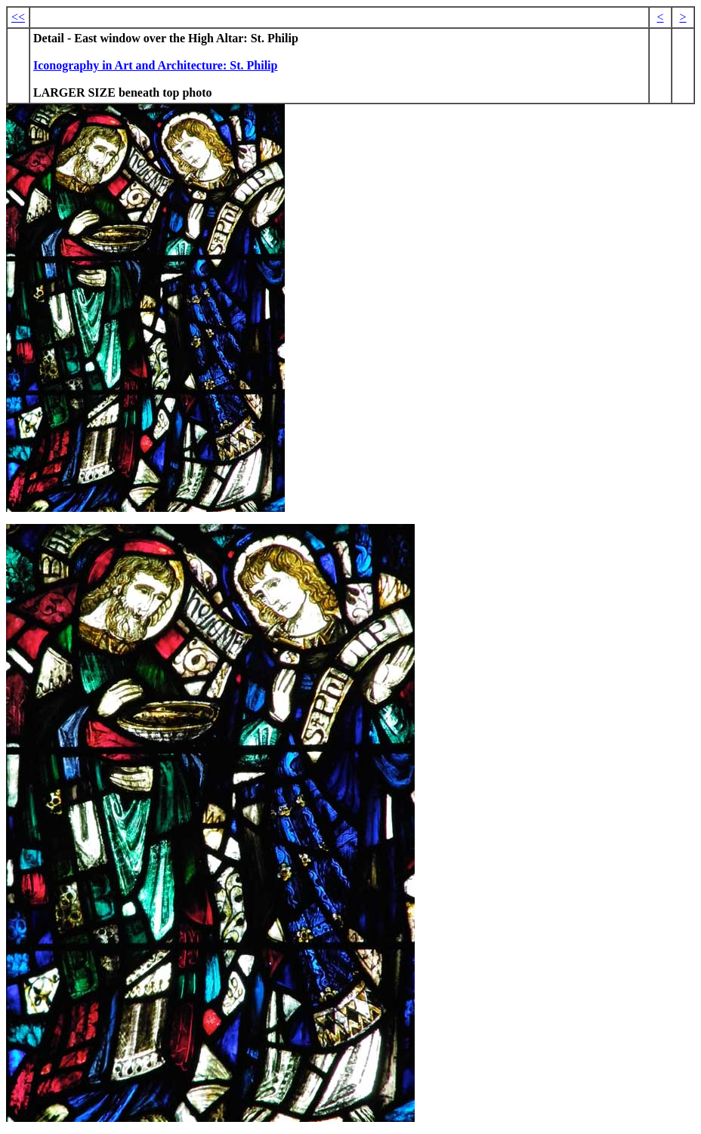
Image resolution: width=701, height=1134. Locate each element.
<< (18, 17)
